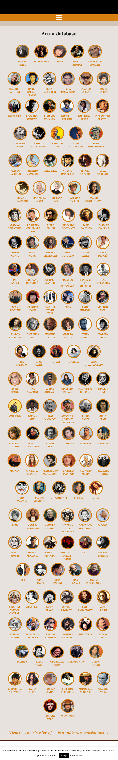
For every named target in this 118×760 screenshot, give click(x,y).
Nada (85, 552)
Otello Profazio (66, 609)
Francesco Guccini (85, 391)
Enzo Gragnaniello (94, 363)
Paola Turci (32, 690)
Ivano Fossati (85, 336)
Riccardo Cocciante (68, 227)
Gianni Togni (96, 663)
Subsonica (85, 634)
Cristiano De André (32, 282)
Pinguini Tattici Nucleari (14, 610)
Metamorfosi (59, 498)
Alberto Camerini (33, 172)
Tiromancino (76, 661)
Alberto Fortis (67, 336)
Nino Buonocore (75, 145)
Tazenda (22, 661)
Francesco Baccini (95, 63)
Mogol (102, 525)
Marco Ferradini (15, 336)
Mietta (78, 498)
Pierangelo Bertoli (102, 118)
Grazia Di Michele (15, 309)
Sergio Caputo (85, 172)
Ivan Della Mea (103, 282)
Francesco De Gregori (85, 283)
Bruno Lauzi (85, 418)
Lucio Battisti (104, 91)
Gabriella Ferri (33, 336)
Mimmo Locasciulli (32, 445)
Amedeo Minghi (50, 527)
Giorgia (74, 361)
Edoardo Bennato (32, 118)
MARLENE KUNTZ (103, 472)
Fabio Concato (86, 227)
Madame (68, 443)
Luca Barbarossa (67, 91)
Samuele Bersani (66, 118)
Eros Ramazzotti (85, 609)
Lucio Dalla (85, 254)
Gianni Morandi (32, 554)
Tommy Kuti (32, 418)
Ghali (56, 361)
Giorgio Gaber (103, 336)
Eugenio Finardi (50, 336)
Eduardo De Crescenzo (67, 283)
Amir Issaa (14, 416)
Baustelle (14, 116)
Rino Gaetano (21, 363)
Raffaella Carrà (39, 200)
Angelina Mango (32, 472)
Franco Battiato (86, 91)
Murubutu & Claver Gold (68, 555)
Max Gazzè (39, 363)
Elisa (68, 307)
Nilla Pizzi (31, 607)
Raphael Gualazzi (49, 391)
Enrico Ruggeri (50, 636)
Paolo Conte (15, 254)
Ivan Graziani (32, 391)
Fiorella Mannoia (68, 472)
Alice (60, 61)
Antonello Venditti (86, 690)
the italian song (54, 10)
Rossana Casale (57, 200)
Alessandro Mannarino (50, 472)
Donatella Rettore (32, 636)
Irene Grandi (15, 391)
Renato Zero (50, 718)
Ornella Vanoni (50, 690)
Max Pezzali (75, 581)
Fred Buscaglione (96, 145)
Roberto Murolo (49, 554)
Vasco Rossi (103, 609)
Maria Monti (15, 554)
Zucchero (67, 716)
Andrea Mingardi (33, 527)
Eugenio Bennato (49, 118)
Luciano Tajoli (103, 636)
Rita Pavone (57, 581)
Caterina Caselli (74, 200)
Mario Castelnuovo (93, 200)
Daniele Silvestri (67, 636)
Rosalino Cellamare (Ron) (33, 228)
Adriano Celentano (15, 227)
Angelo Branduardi (38, 145)
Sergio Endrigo (85, 309)
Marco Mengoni (39, 500)
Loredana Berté (84, 118)
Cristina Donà (32, 309)
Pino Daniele (15, 282)
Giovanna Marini (86, 472)
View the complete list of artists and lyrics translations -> (59, 732)
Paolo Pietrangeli (94, 581)
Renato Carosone (22, 200)
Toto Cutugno (68, 254)
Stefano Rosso (15, 636)
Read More (76, 755)
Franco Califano (15, 172)
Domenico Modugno (85, 527)
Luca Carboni (102, 172)
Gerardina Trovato (15, 690)
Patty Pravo (49, 609)
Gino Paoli (40, 581)
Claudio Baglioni (14, 91)
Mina (15, 525)
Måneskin (103, 443)
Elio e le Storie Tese (50, 310)
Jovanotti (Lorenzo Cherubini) (67, 419)
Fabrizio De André (49, 282)
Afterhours (41, 61)
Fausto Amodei (77, 63)
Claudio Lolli (51, 445)
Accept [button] (64, 755)
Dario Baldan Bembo (31, 92)
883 (23, 579)
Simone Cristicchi (50, 254)
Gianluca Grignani (67, 391)
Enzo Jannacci (50, 418)
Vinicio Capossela (67, 172)
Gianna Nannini (103, 554)
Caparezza (50, 170)
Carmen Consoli (103, 227)
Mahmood (86, 443)
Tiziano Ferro (22, 63)
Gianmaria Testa (57, 663)
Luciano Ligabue (14, 445)
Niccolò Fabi (102, 309)
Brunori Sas (57, 145)
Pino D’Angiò (103, 254)
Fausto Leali (103, 418)
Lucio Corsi (32, 254)
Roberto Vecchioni (67, 690)
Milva (95, 498)
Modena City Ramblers (67, 528)
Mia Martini (22, 500)
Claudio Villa (103, 690)
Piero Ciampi (51, 227)
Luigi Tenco (39, 663)
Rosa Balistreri (49, 91)
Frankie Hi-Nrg (103, 391)
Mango (14, 470)
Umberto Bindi (20, 145)
